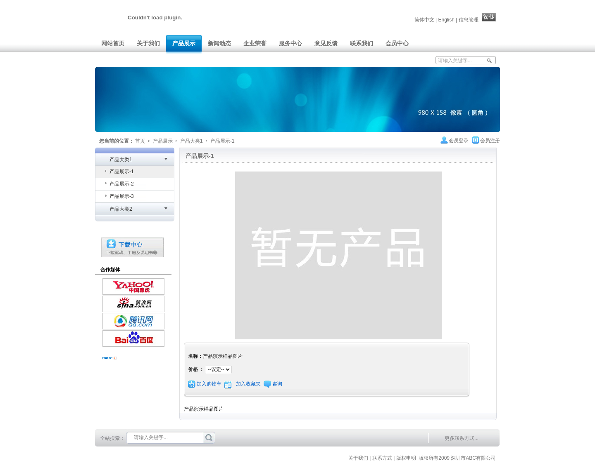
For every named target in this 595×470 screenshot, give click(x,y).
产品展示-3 (121, 196)
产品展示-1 (222, 141)
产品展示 (163, 141)
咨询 (277, 384)
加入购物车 (209, 384)
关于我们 (358, 458)
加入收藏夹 (249, 384)
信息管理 (468, 20)
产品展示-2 (121, 184)
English (446, 20)
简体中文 (424, 20)
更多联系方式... (461, 438)
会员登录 (459, 140)
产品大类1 (192, 141)
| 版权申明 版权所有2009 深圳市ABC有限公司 (446, 458)
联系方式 (382, 458)
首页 (140, 141)
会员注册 (490, 140)
